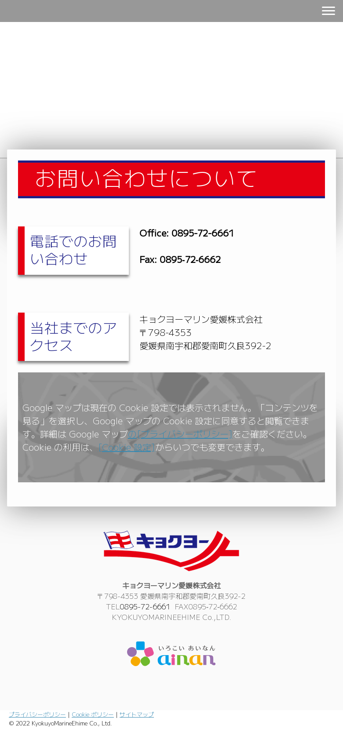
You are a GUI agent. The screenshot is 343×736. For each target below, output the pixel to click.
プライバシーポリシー (37, 714)
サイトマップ (137, 714)
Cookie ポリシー (93, 714)
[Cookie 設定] (126, 447)
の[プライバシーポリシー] (180, 433)
